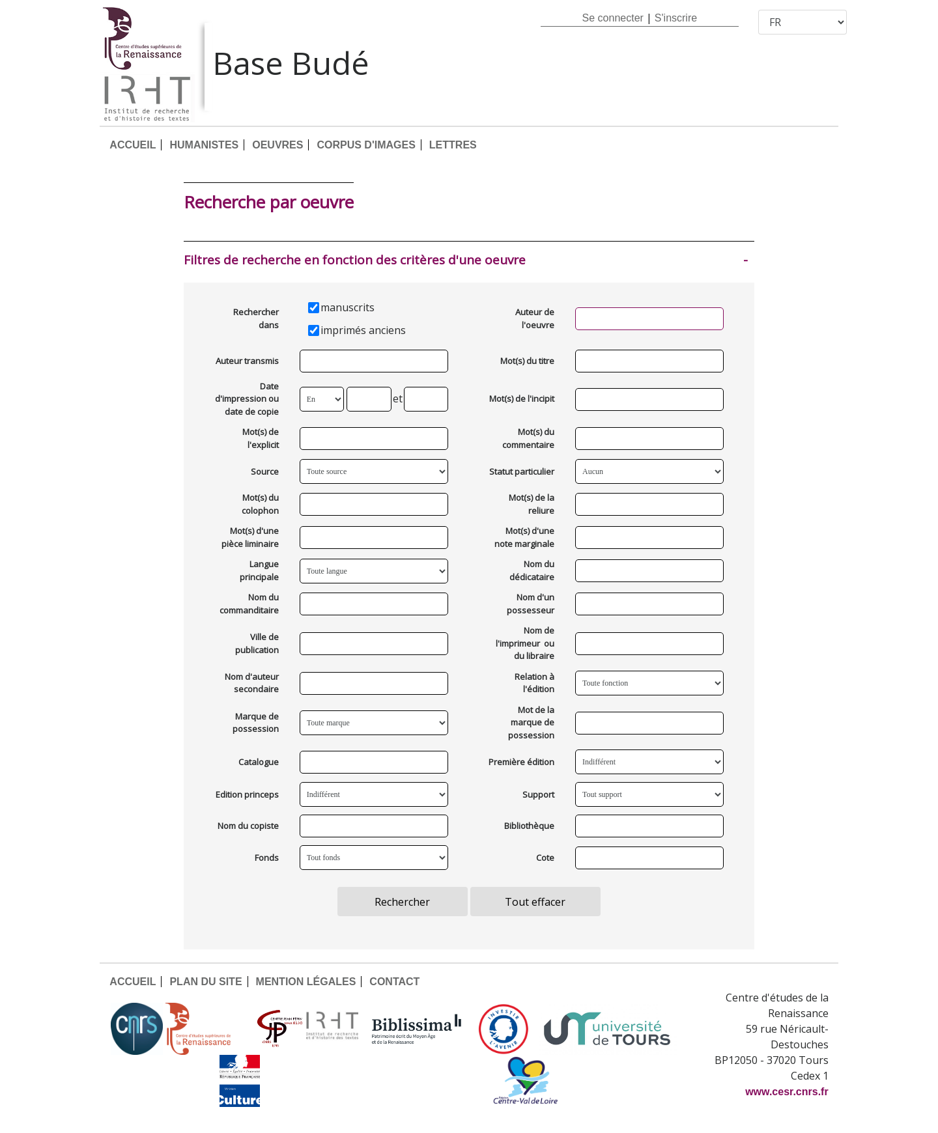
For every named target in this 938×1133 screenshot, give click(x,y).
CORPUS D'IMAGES (366, 144)
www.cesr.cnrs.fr (786, 1091)
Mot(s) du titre (527, 361)
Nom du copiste (248, 826)
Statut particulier (521, 471)
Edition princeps (247, 794)
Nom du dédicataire (531, 570)
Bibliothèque (529, 826)
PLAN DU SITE (205, 981)
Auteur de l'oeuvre (534, 318)
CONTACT (394, 981)
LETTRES (453, 144)
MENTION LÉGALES (306, 981)
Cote (545, 857)
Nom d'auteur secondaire (252, 683)
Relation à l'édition (534, 683)
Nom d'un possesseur (530, 603)
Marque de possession (256, 722)
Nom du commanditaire (249, 603)
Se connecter (613, 17)
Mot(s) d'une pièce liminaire (250, 537)
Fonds (267, 857)
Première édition (521, 762)
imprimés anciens (363, 330)
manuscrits (347, 307)
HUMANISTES (203, 144)
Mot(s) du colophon (260, 504)
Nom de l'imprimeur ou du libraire (525, 643)
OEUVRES (277, 144)
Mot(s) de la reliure (531, 504)
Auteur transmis (247, 361)
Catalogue (258, 762)
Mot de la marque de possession (531, 722)
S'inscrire (676, 17)
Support (538, 794)
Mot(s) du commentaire (528, 438)
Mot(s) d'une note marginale (524, 537)
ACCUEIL (132, 144)
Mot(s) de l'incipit (521, 398)
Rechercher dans (256, 318)
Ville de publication (257, 643)
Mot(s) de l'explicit (260, 438)
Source (265, 471)
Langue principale (259, 570)
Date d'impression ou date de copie (247, 398)
